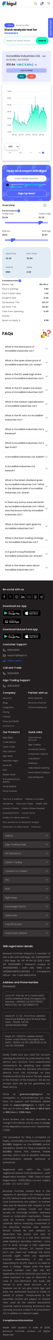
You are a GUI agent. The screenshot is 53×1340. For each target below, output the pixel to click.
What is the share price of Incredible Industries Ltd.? (20, 348)
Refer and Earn (35, 698)
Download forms (11, 813)
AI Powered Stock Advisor (11, 780)
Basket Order (9, 774)
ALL (41, 152)
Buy (22, 76)
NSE (27, 1108)
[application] (26, 111)
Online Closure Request (33, 808)
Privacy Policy (16, 187)
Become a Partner (37, 702)
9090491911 (13, 673)
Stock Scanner (10, 791)
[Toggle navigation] (45, 205)
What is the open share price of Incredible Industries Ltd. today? (23, 362)
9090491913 (13, 650)
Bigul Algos (8, 737)
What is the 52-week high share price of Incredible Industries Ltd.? (24, 376)
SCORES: (7, 1144)
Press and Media (11, 721)
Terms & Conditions (33, 184)
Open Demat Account (34, 738)
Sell (31, 76)
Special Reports (35, 777)
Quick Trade (9, 746)
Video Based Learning (38, 767)
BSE (8, 1112)
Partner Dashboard (37, 707)
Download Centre (37, 749)
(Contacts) (9, 986)
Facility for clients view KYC (16, 817)
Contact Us (8, 726)
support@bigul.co (17, 655)
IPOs (5, 770)
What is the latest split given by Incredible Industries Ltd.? (23, 526)
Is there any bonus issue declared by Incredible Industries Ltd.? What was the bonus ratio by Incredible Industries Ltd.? (24, 508)
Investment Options (38, 754)
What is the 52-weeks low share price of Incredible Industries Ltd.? (24, 390)
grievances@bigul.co (31, 1094)
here (32, 1108)
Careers (7, 716)
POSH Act (36, 826)
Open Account (50, 28)
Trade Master (9, 742)
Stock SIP (7, 765)
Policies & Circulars (34, 799)
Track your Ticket (24, 803)
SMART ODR (41, 803)
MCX (41, 1108)
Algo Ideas (8, 756)
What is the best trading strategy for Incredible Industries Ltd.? (24, 540)
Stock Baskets (9, 786)
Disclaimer (8, 803)
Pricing (6, 712)
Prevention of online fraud (16, 826)
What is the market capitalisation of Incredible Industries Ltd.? (24, 404)
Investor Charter (11, 808)
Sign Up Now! (26, 193)
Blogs (5, 702)
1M (10, 152)
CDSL (22, 1112)
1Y (31, 152)
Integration (8, 707)
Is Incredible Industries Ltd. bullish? (25, 456)
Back (9, 25)
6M (20, 152)
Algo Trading (34, 744)
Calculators (34, 758)
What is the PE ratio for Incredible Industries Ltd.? (24, 417)
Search (42, 40)
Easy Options (9, 751)
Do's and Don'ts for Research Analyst (21, 822)
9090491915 (13, 685)
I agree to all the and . (28, 185)
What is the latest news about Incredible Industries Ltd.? (22, 567)
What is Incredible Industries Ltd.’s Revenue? (24, 431)
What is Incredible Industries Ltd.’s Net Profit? (24, 445)
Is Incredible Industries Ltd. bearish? (20, 468)
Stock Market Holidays (39, 772)
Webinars (32, 763)
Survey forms (28, 813)
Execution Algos (10, 760)
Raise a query (14, 660)
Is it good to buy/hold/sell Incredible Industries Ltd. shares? (24, 554)
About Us (7, 698)
